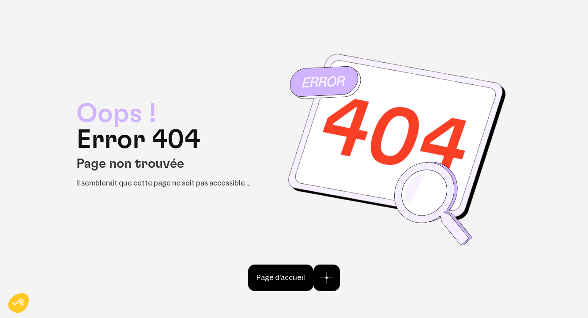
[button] (18, 303)
